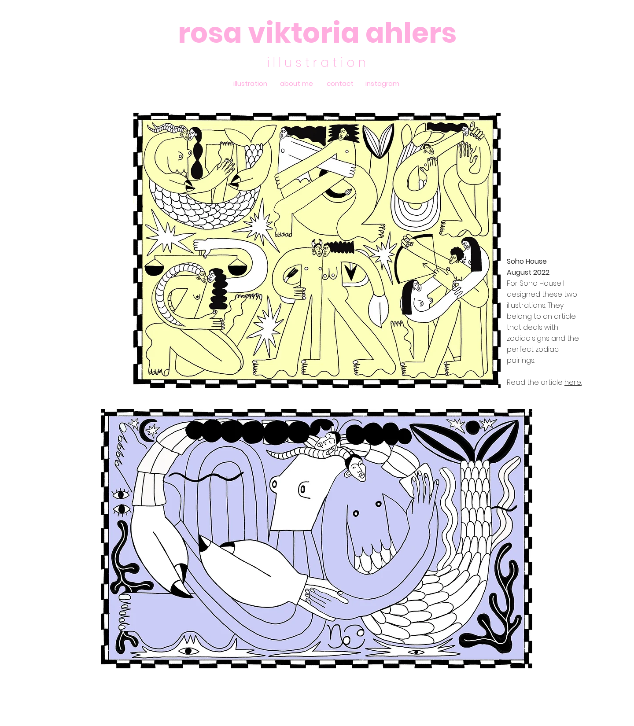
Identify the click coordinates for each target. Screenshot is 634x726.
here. (573, 382)
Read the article (535, 382)
